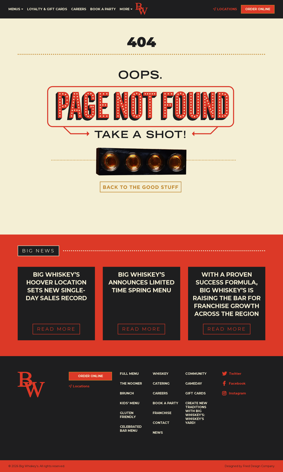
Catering (161, 383)
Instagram (234, 393)
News (158, 432)
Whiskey (160, 374)
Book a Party (103, 9)
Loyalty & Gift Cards (47, 9)
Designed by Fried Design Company (250, 466)
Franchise (162, 413)
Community (196, 374)
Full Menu (129, 374)
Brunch (127, 393)
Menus (15, 9)
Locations (225, 9)
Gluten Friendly (128, 415)
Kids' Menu (129, 403)
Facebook (233, 383)
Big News (38, 251)
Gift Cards (195, 393)
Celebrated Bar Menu (131, 429)
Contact (161, 423)
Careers (78, 9)
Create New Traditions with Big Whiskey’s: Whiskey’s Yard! (196, 413)
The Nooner (131, 383)
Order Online (257, 9)
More (126, 9)
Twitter (231, 374)
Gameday (193, 383)
